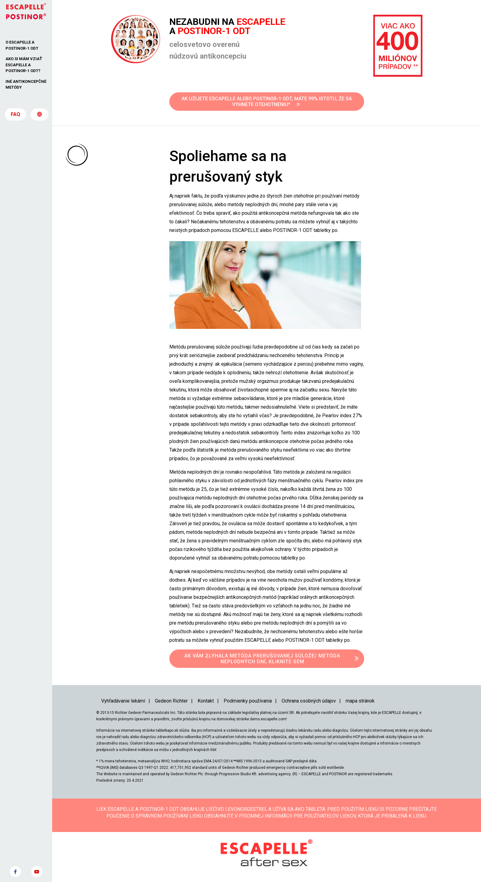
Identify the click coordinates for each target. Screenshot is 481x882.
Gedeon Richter (171, 701)
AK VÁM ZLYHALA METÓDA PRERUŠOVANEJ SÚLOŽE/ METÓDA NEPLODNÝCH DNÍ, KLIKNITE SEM (262, 658)
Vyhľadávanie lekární (123, 701)
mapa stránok (360, 701)
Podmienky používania (248, 701)
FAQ (15, 117)
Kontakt (206, 701)
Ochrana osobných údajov (309, 701)
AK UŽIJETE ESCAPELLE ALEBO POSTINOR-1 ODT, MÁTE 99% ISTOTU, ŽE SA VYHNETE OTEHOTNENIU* (267, 101)
